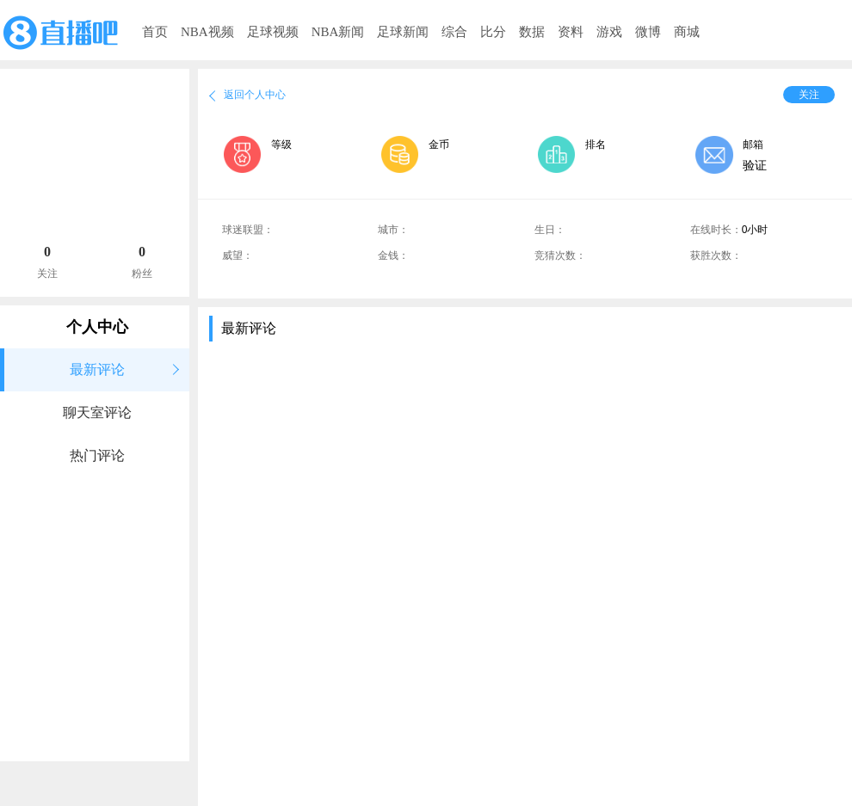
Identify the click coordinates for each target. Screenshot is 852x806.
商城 (687, 32)
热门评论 (97, 455)
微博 (648, 32)
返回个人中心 (255, 95)
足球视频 (273, 32)
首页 (155, 32)
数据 (532, 32)
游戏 (609, 32)
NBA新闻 (338, 32)
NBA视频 (207, 32)
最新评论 (97, 369)
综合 (454, 32)
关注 (809, 95)
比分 (493, 32)
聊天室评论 (97, 412)
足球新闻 (403, 32)
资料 (570, 32)
